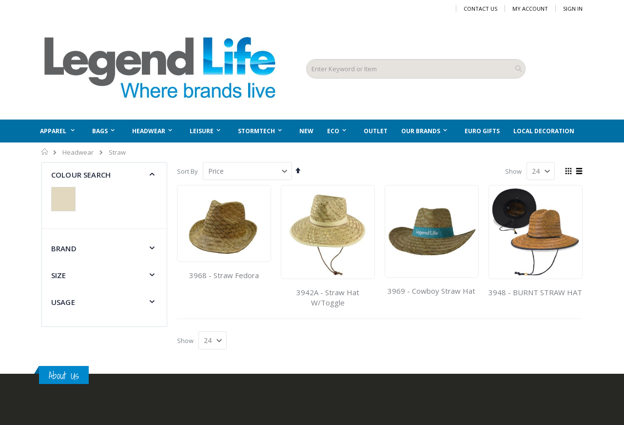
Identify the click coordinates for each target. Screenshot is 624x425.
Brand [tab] (64, 248)
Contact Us (480, 8)
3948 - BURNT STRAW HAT (535, 292)
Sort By (187, 171)
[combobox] (416, 69)
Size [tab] (58, 275)
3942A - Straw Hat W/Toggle (327, 297)
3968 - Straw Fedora (224, 275)
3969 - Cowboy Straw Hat (431, 291)
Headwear (78, 152)
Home (45, 151)
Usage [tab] (63, 302)
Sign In (573, 8)
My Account (530, 8)
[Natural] (65, 200)
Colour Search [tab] (81, 175)
